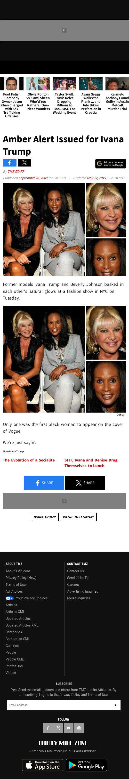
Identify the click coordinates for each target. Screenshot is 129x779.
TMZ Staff (16, 171)
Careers (73, 585)
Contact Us (75, 571)
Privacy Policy (69, 695)
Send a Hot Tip (78, 578)
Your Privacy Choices (27, 598)
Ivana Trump (44, 517)
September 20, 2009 (33, 177)
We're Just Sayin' (78, 517)
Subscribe (116, 705)
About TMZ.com (18, 571)
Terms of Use (16, 585)
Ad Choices (14, 591)
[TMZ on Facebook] (48, 728)
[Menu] (7, 67)
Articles (11, 605)
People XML (15, 659)
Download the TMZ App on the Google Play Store (86, 765)
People (11, 652)
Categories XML (18, 639)
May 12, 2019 (96, 177)
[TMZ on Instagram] (79, 728)
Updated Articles (18, 618)
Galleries (12, 646)
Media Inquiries (78, 598)
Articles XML (15, 612)
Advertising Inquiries (82, 591)
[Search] (122, 67)
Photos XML (15, 666)
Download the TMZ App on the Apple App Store (42, 765)
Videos (11, 673)
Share (44, 483)
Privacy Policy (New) (21, 578)
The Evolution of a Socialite (29, 460)
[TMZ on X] (58, 728)
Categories (14, 632)
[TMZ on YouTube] (68, 728)
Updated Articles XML (22, 625)
